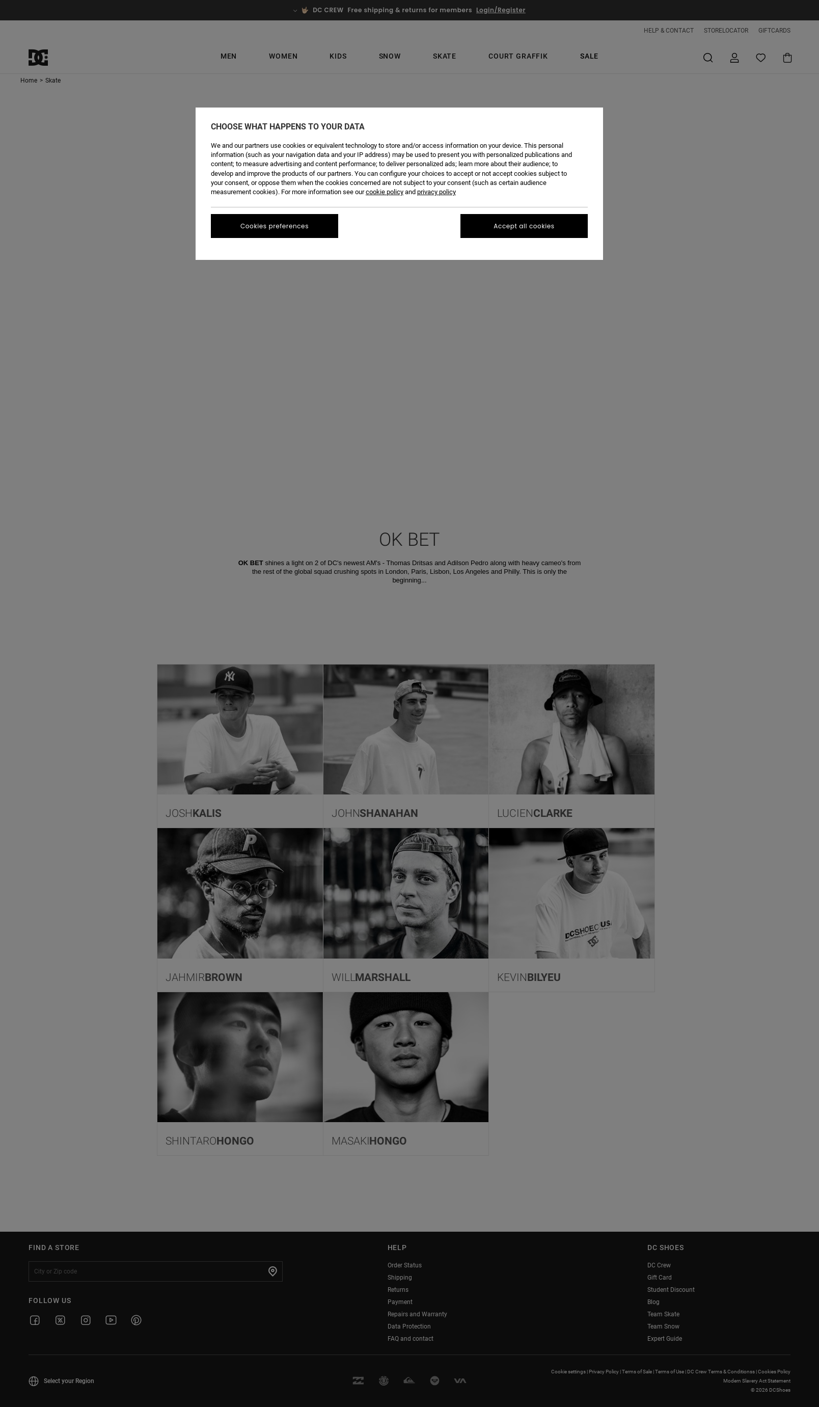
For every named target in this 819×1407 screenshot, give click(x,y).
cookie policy (384, 192)
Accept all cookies (524, 226)
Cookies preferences (274, 226)
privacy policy (436, 192)
